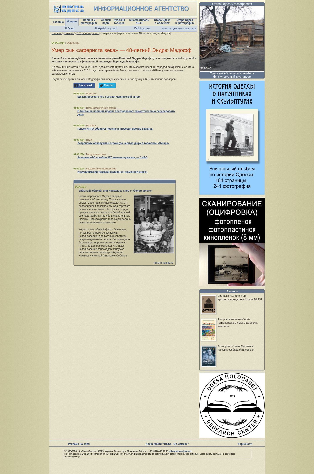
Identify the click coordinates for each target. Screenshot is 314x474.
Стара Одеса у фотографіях (232, 4)
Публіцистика (142, 28)
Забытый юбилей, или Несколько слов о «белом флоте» (115, 190)
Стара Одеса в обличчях (162, 21)
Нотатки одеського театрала (179, 28)
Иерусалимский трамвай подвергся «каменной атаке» (112, 171)
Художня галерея (119, 21)
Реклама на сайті (79, 444)
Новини (72, 21)
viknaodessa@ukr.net (180, 451)
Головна (58, 21)
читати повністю (163, 262)
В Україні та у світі (106, 28)
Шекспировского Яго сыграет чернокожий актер (108, 96)
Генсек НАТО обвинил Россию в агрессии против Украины (115, 128)
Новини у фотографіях (89, 21)
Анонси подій (106, 21)
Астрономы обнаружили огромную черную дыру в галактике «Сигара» (123, 143)
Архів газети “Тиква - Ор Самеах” (167, 444)
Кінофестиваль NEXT (139, 21)
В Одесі (70, 28)
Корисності (245, 444)
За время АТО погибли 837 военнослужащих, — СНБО (112, 157)
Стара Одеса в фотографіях (184, 21)
